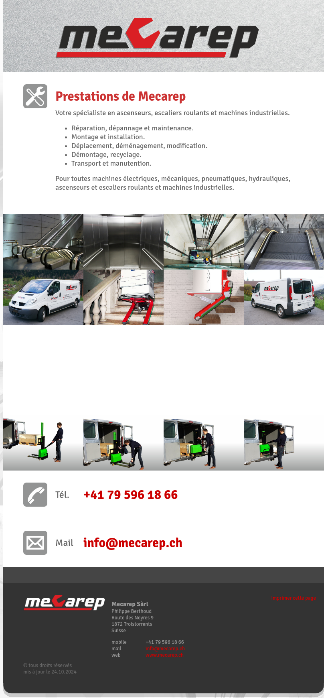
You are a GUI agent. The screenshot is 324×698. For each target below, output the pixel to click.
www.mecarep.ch (165, 655)
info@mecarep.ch (165, 648)
